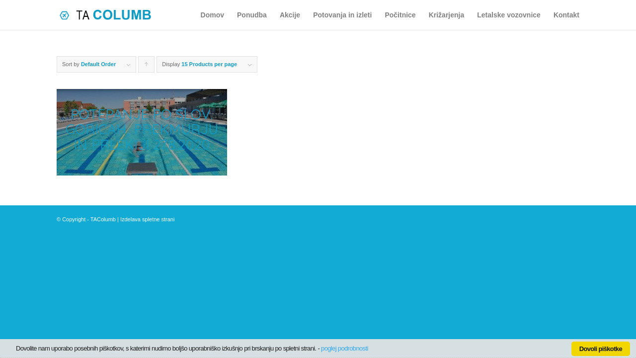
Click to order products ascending (147, 67)
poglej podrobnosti (344, 348)
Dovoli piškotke (600, 349)
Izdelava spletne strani (147, 219)
